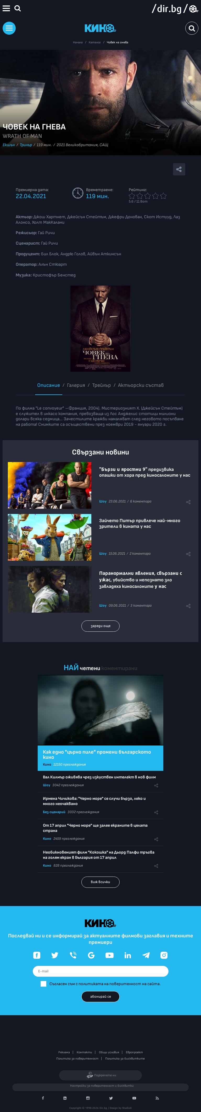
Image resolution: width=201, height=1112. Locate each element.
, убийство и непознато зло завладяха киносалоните (140, 580)
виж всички (100, 882)
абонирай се (100, 996)
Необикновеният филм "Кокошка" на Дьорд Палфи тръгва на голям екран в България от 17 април (98, 855)
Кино (47, 764)
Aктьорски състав (141, 385)
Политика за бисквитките (125, 1059)
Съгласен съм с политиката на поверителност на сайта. (105, 983)
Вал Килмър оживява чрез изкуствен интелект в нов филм (99, 777)
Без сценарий (54, 812)
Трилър (26, 145)
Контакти (84, 1052)
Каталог (95, 42)
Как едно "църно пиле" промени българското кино (97, 754)
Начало (78, 42)
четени (90, 668)
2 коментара (140, 553)
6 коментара (140, 501)
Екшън (9, 145)
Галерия (76, 385)
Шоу (103, 501)
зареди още (100, 626)
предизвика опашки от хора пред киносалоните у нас (144, 472)
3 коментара (141, 605)
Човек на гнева (117, 42)
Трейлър (101, 385)
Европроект (134, 1052)
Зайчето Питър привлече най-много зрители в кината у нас (139, 523)
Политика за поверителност (77, 1059)
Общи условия (109, 1052)
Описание (48, 385)
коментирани (119, 668)
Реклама (64, 1052)
